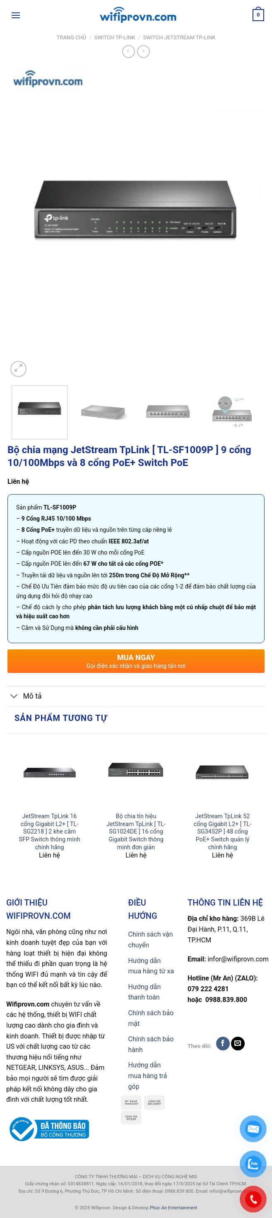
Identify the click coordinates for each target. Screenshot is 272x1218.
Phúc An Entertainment (173, 1208)
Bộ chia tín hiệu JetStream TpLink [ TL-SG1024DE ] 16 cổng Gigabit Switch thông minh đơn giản (136, 832)
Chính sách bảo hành (151, 1044)
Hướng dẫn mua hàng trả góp (147, 1075)
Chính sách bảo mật (151, 1018)
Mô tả (24, 697)
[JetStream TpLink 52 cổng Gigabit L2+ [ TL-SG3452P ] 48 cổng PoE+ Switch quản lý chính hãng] (223, 773)
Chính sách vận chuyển (150, 939)
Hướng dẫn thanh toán (144, 992)
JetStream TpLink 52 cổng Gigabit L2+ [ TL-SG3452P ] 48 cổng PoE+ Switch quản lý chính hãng (222, 832)
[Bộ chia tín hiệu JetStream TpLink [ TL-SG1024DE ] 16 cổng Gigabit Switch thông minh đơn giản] (136, 773)
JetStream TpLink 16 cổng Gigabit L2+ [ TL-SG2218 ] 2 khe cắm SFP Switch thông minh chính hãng (49, 832)
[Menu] (16, 15)
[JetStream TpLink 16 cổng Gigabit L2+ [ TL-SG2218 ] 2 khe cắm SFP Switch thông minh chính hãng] (49, 773)
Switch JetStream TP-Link (179, 37)
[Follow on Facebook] (223, 1043)
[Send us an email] (238, 1043)
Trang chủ (72, 37)
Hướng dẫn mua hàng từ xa (151, 966)
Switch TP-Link (114, 37)
